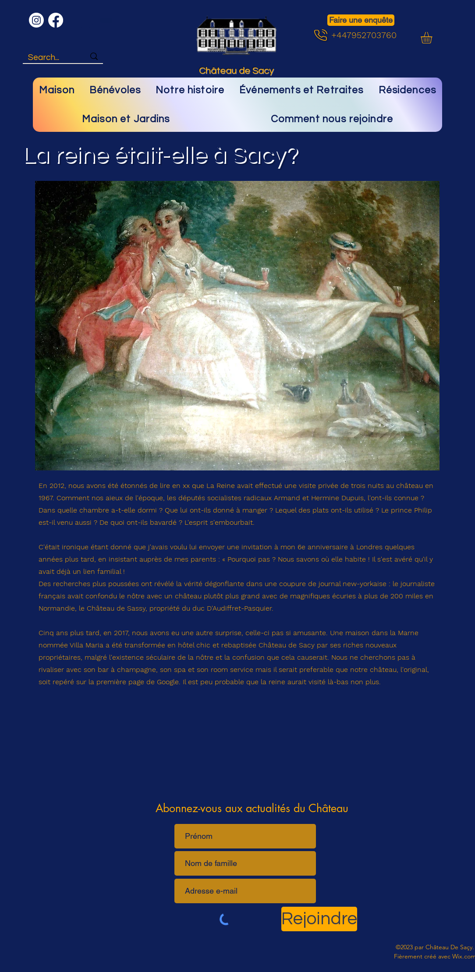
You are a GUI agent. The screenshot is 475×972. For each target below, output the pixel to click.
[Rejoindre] (319, 919)
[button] (433, 37)
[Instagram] (36, 20)
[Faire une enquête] (360, 20)
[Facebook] (55, 20)
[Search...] (50, 57)
